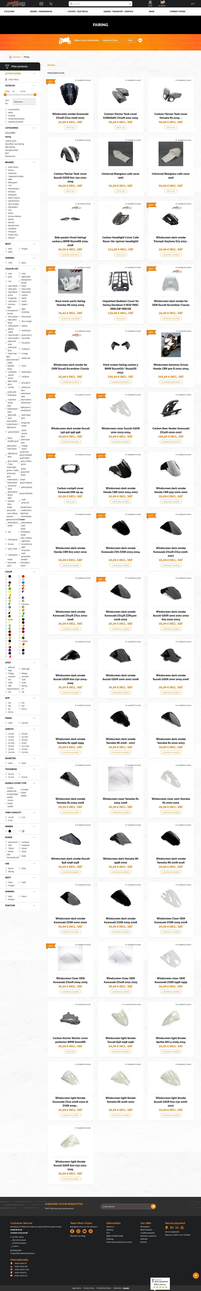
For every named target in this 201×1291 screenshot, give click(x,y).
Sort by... (7, 102)
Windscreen (10, 156)
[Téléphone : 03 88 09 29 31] (51, 3)
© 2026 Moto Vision (104, 1288)
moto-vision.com (19, 1269)
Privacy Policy (89, 1288)
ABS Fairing (10, 147)
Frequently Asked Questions (22, 1253)
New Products (146, 1229)
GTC (108, 1232)
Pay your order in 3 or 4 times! (178, 1234)
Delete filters (12, 80)
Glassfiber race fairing (14, 144)
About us (110, 1226)
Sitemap (110, 1239)
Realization (121, 1288)
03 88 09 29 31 (16, 1229)
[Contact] (41, 4)
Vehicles (144, 1239)
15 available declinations (170, 382)
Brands (143, 1242)
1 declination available (170, 254)
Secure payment (172, 1231)
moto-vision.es (18, 1275)
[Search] (71, 4)
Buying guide (16, 1250)
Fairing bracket (11, 150)
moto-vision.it (18, 1272)
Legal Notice (76, 1288)
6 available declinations (70, 254)
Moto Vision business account (119, 1242)
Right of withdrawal (114, 1236)
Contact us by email (19, 1232)
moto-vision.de (19, 1266)
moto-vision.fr (18, 1263)
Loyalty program (147, 1232)
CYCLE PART (10, 132)
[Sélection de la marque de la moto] (112, 40)
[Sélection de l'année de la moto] (131, 40)
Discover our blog (77, 1236)
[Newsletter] (153, 1206)
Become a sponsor (148, 1236)
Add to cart (70, 127)
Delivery (109, 1229)
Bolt (7, 153)
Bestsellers (145, 1226)
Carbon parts (10, 140)
